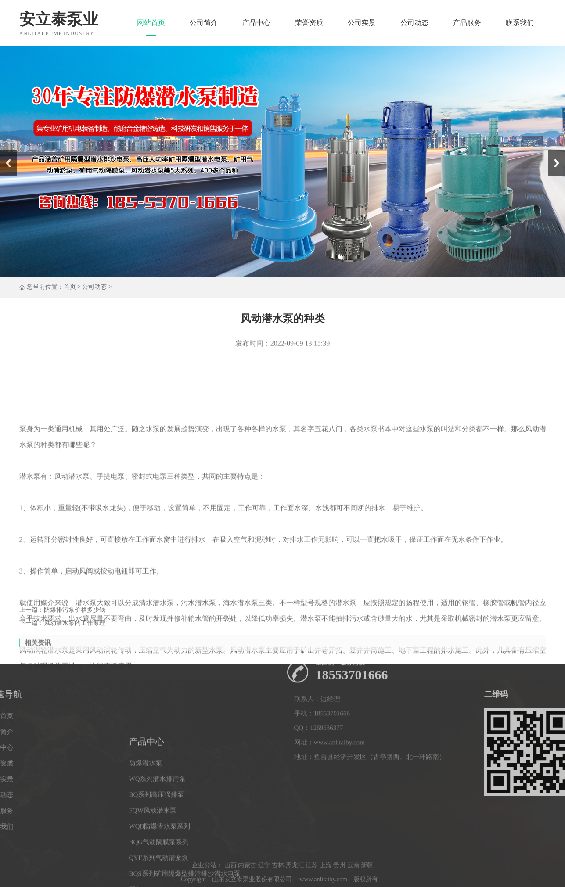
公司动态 (414, 22)
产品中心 (256, 22)
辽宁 (264, 880)
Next (553, 153)
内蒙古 (247, 880)
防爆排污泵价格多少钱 (74, 617)
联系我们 (520, 22)
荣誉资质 (309, 22)
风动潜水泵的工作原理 (74, 630)
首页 (70, 287)
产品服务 (467, 22)
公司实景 (362, 22)
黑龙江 (295, 880)
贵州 (339, 880)
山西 (230, 880)
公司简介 (204, 22)
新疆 (367, 880)
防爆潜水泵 (145, 851)
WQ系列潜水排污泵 (157, 867)
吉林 (278, 880)
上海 (326, 880)
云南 (353, 880)
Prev (5, 153)
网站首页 (151, 22)
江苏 (312, 880)
